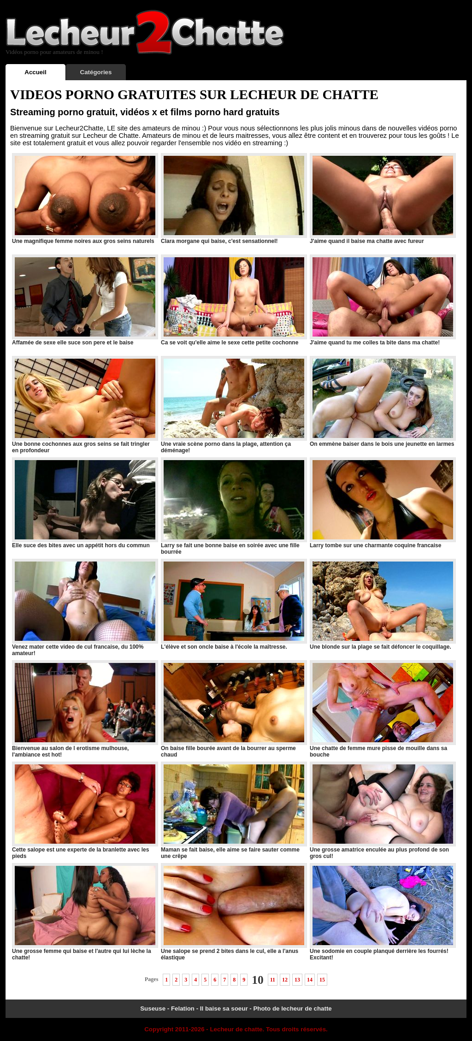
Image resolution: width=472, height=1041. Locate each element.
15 (322, 979)
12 (285, 979)
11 (272, 979)
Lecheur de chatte (236, 1029)
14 (310, 979)
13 (297, 979)
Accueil (35, 72)
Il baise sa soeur (224, 1008)
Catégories (96, 72)
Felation (183, 1008)
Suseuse (152, 1008)
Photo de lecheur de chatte (292, 1008)
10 (257, 980)
